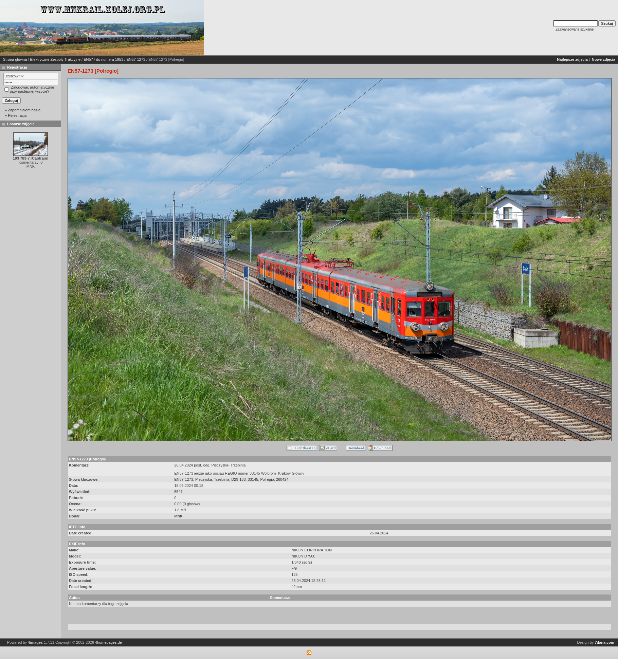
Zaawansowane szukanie (575, 29)
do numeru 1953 (109, 59)
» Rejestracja (15, 115)
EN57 (88, 59)
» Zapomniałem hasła (22, 110)
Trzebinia (221, 479)
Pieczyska (203, 479)
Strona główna (15, 59)
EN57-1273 (135, 59)
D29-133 (238, 479)
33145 (253, 479)
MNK (178, 516)
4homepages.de (108, 642)
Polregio (267, 479)
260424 (282, 479)
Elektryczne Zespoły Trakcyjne (55, 59)
